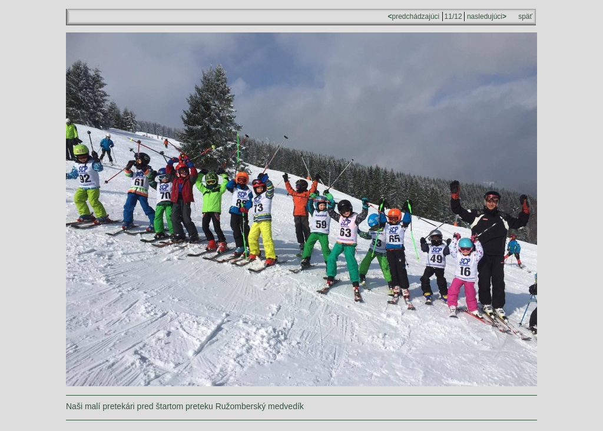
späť (525, 16)
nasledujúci (485, 16)
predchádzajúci (415, 16)
